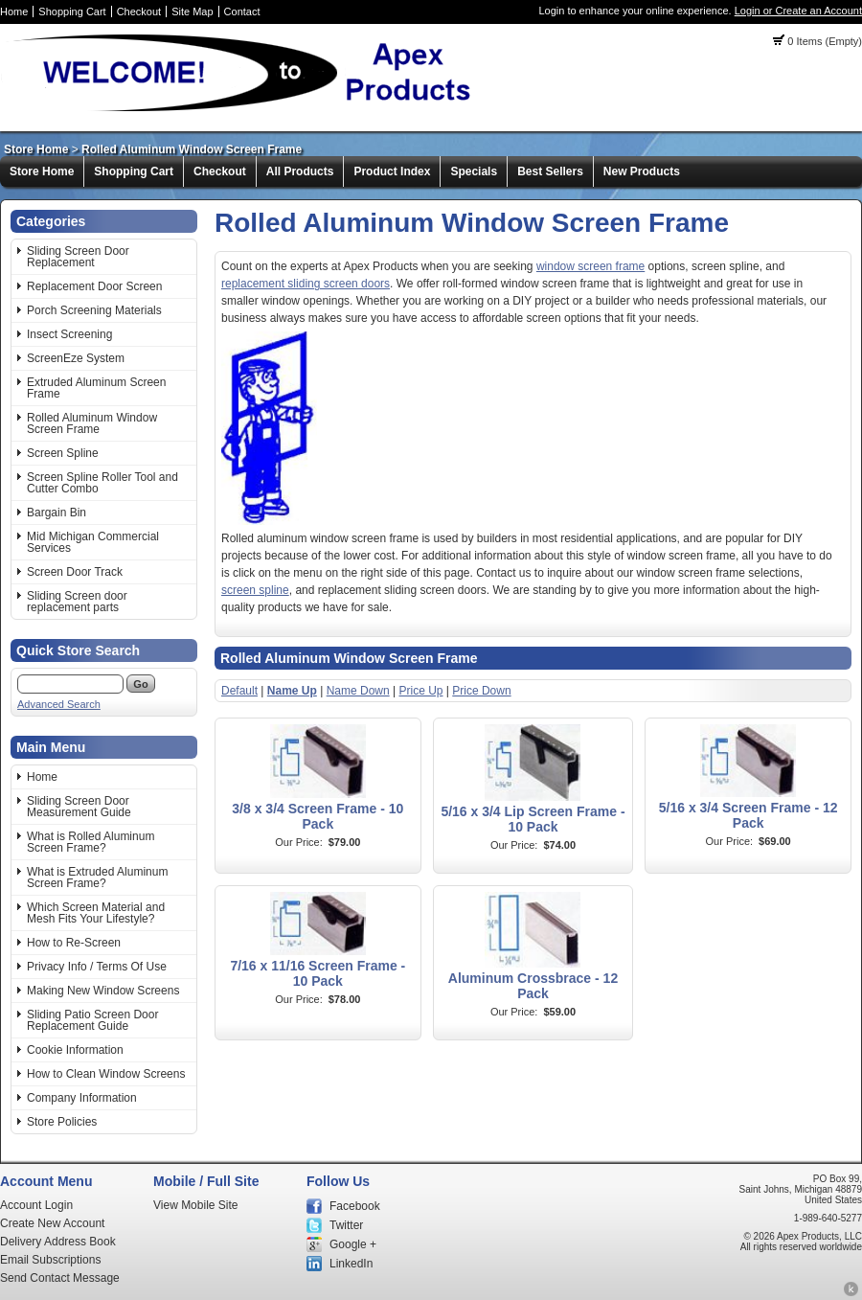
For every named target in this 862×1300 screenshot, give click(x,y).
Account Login (36, 1205)
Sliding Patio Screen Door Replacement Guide (92, 1020)
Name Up (292, 690)
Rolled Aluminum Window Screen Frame (191, 149)
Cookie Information (75, 1050)
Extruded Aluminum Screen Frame (96, 388)
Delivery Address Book (58, 1241)
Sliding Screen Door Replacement (78, 256)
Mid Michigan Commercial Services (93, 542)
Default (239, 690)
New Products (641, 171)
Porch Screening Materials (94, 310)
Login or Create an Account (798, 10)
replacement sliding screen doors (305, 283)
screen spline (255, 590)
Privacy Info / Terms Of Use (97, 966)
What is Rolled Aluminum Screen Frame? (90, 842)
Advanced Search (59, 704)
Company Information (82, 1098)
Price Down (481, 690)
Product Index (391, 171)
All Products (300, 171)
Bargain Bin (56, 512)
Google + (352, 1244)
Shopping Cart (71, 11)
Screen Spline (63, 453)
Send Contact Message (60, 1278)
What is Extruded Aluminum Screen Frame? (97, 877)
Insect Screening (69, 334)
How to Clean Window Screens (106, 1074)
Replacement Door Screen (94, 286)
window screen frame (590, 266)
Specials (473, 171)
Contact (242, 11)
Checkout (139, 11)
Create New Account (52, 1223)
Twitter (346, 1225)
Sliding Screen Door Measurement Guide (79, 806)
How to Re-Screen (74, 942)
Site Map (192, 11)
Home (14, 11)
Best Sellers (550, 171)
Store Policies (62, 1122)
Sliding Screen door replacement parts (77, 601)
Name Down (358, 690)
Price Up (420, 690)
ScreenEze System (76, 358)
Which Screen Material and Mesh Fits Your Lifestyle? (96, 913)
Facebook (354, 1206)
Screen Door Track (75, 572)
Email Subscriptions (50, 1259)
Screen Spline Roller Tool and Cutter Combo (102, 482)
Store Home (36, 149)
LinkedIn (351, 1263)
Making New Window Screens (103, 990)
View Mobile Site (195, 1205)
